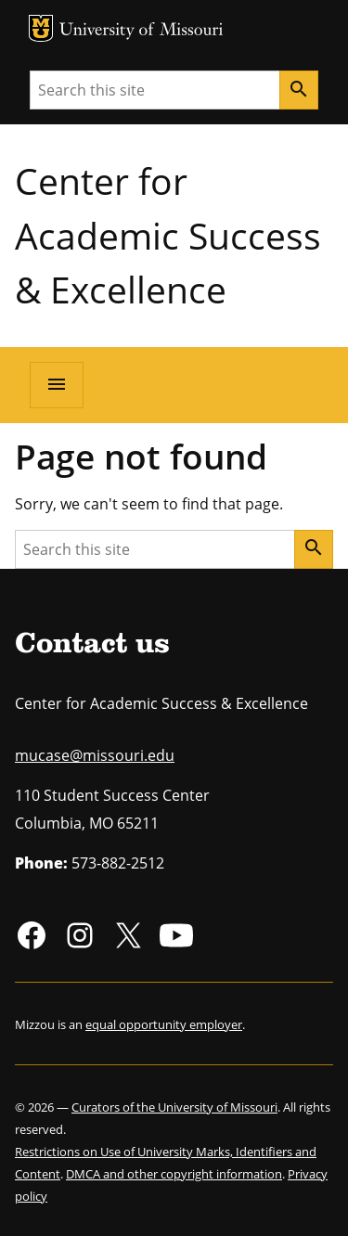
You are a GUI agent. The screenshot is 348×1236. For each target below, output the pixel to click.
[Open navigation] (57, 385)
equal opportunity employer (163, 1024)
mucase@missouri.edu (94, 755)
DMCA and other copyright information (174, 1173)
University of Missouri (141, 31)
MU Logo (41, 28)
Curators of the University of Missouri (174, 1107)
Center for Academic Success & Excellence (168, 235)
